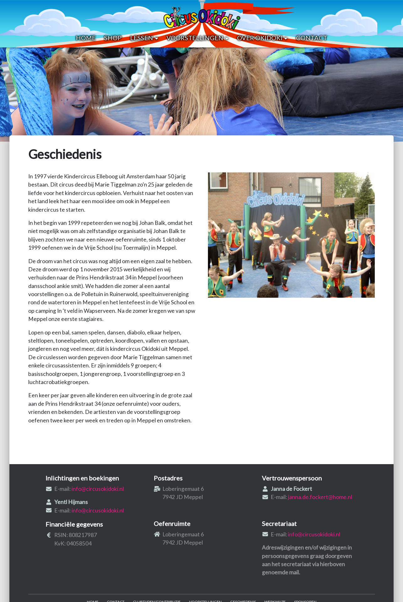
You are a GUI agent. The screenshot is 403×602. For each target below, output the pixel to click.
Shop (113, 37)
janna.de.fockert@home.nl (320, 497)
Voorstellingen (197, 37)
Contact (311, 37)
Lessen (144, 37)
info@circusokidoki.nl (98, 488)
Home (86, 37)
